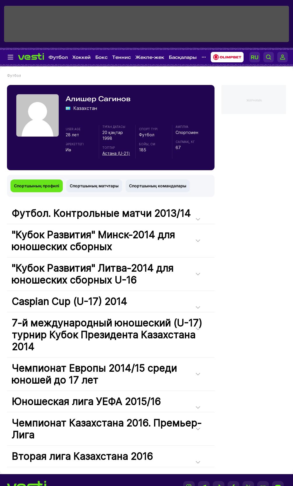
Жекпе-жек (149, 57)
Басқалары (183, 57)
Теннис (121, 57)
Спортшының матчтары (94, 185)
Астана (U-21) (116, 153)
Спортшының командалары (157, 185)
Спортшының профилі (36, 185)
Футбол (58, 57)
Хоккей (81, 57)
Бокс (101, 57)
